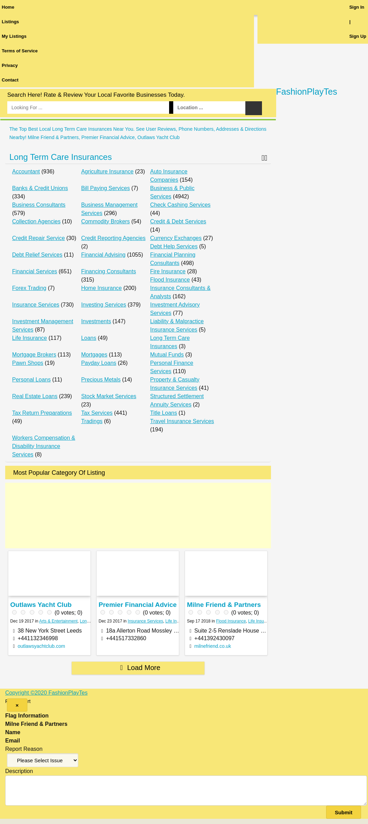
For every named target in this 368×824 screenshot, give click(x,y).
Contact (10, 80)
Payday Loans (98, 363)
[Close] (17, 705)
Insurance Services (35, 305)
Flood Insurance (170, 280)
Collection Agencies (36, 221)
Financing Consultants (108, 271)
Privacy (10, 65)
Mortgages (94, 355)
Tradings (92, 421)
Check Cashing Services (180, 205)
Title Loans (163, 413)
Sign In (356, 7)
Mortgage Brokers (34, 355)
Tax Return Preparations (42, 413)
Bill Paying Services (105, 188)
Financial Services (34, 271)
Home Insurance (101, 288)
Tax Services (97, 413)
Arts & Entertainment (58, 621)
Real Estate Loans (35, 396)
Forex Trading (29, 288)
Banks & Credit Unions (40, 188)
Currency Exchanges (176, 238)
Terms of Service (20, 50)
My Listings (14, 36)
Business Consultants (38, 205)
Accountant (26, 171)
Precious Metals (101, 380)
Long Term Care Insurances (60, 157)
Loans (88, 338)
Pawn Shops (27, 363)
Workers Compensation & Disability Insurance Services (43, 446)
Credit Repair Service (38, 238)
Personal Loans (31, 380)
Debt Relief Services (37, 255)
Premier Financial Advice (138, 604)
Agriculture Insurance (107, 171)
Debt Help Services (174, 246)
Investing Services (103, 305)
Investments (96, 321)
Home (8, 7)
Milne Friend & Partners (224, 604)
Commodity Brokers (105, 221)
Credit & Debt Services (178, 221)
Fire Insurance (167, 271)
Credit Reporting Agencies (113, 238)
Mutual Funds (167, 355)
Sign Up (357, 36)
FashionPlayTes (306, 91)
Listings (10, 21)
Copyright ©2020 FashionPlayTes (46, 693)
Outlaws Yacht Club (41, 604)
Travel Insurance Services (182, 421)
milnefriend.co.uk (212, 646)
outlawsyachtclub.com (41, 646)
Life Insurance (29, 338)
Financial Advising (103, 255)
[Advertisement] (138, 515)
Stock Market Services (108, 396)
